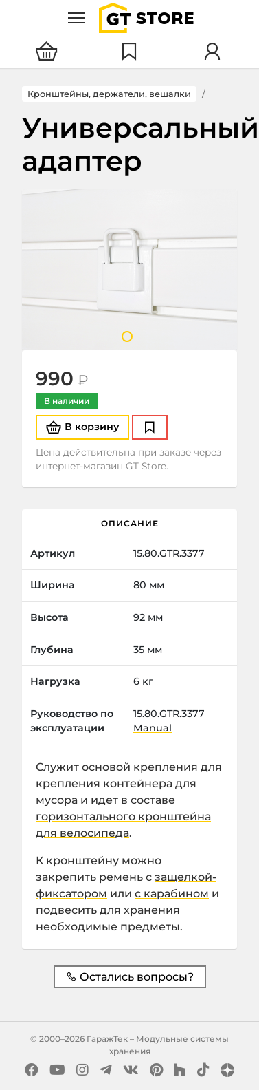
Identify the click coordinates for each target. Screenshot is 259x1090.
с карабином (172, 893)
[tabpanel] (129, 269)
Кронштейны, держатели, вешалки (109, 94)
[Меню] (76, 18)
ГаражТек (107, 1039)
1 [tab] (127, 336)
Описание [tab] (130, 523)
